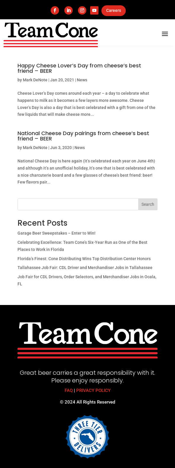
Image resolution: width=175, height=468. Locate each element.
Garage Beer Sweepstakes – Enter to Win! (57, 233)
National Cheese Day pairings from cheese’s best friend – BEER (83, 135)
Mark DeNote (35, 80)
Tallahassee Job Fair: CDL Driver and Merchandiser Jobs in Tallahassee (85, 267)
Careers (113, 10)
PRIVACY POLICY (93, 390)
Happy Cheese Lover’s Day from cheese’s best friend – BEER (79, 68)
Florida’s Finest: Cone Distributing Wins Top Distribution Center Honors (84, 258)
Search (147, 204)
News (82, 80)
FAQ (69, 390)
